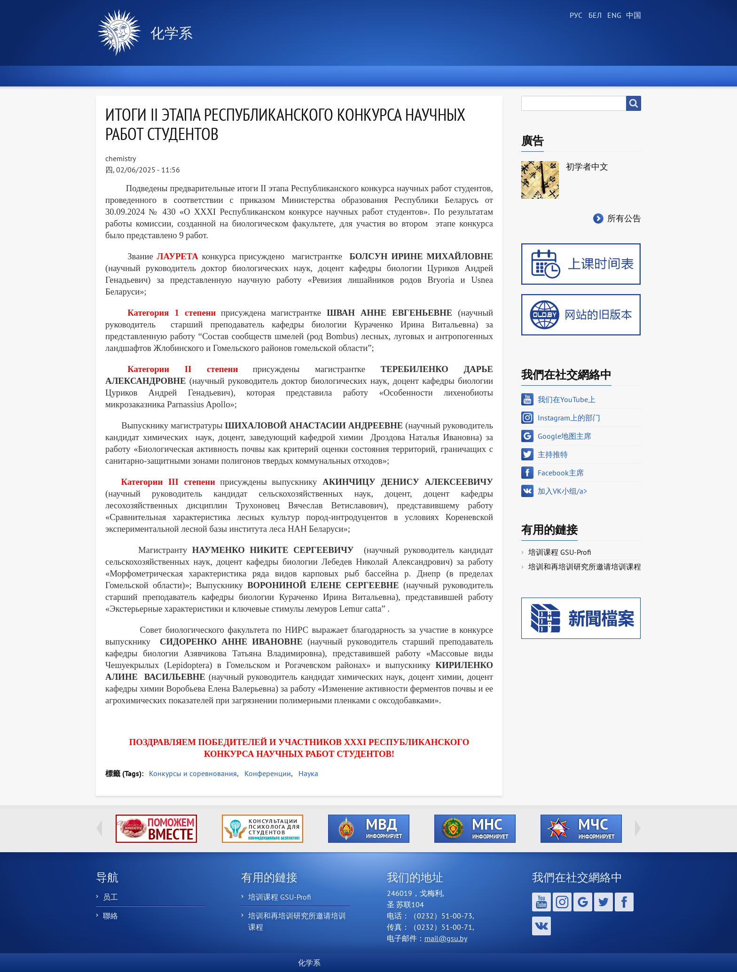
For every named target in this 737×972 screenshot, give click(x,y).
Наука (308, 773)
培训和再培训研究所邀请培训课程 (584, 566)
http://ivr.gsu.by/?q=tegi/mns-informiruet (475, 829)
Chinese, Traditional (631, 15)
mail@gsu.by (445, 938)
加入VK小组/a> (562, 491)
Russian (575, 15)
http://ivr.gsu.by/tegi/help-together (156, 829)
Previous (99, 828)
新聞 (170, 76)
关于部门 (229, 76)
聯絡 (110, 915)
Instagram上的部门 (569, 417)
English (613, 15)
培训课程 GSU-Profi (559, 552)
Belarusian (594, 15)
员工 (110, 897)
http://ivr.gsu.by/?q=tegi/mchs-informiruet (581, 829)
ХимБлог (611, 76)
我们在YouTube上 (567, 399)
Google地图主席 (564, 436)
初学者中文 (587, 166)
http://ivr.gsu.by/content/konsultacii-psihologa (262, 829)
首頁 (117, 76)
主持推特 (553, 454)
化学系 (171, 32)
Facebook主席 (561, 472)
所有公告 (624, 218)
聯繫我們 (544, 76)
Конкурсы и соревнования (193, 773)
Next (638, 828)
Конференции (267, 773)
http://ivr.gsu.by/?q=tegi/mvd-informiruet (368, 829)
